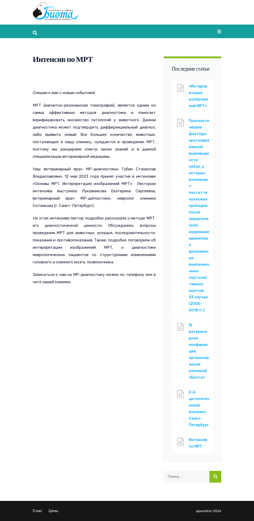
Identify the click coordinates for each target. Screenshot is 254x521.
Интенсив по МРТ (198, 443)
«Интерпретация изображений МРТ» (198, 96)
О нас (37, 511)
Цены (53, 511)
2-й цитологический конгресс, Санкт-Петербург (199, 408)
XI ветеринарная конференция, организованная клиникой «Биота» (199, 351)
